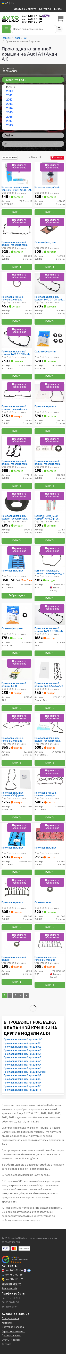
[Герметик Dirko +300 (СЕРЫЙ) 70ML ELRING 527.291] (50, 502)
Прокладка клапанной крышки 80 (22, 1043)
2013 (9, 104)
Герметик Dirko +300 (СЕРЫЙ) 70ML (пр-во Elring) (47, 517)
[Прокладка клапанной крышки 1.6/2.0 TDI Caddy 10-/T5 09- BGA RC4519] (50, 614)
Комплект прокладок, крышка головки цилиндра (49, 572)
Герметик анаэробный (47, 187)
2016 (9, 116)
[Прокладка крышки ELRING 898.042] (17, 888)
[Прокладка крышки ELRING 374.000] (50, 392)
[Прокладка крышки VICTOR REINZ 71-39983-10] (16, 834)
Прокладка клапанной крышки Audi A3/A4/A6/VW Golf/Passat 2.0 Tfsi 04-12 (50, 684)
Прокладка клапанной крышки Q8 (22, 1086)
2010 (9, 91)
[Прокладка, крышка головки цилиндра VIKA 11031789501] (50, 943)
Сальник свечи (43, 902)
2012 (9, 99)
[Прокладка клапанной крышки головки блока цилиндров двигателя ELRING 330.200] (17, 228)
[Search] (59, 29)
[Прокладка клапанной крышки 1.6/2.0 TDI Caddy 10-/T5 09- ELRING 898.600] (50, 283)
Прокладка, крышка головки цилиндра (12, 298)
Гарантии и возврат (13, 1331)
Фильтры (57, 157)
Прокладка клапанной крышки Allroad (25, 1071)
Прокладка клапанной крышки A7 (22, 1064)
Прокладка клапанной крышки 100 (23, 1039)
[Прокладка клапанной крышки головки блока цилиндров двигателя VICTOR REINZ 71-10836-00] (50, 724)
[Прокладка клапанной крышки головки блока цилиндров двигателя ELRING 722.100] (17, 392)
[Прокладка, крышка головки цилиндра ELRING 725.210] (17, 283)
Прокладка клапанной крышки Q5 (22, 1079)
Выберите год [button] (15, 80)
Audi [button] (8, 135)
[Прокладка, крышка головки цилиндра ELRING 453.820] (17, 724)
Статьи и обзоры (11, 1339)
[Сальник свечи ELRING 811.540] (50, 888)
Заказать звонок (11, 1283)
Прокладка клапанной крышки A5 (22, 1057)
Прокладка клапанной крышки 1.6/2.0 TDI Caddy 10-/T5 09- (49, 298)
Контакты (45, 9)
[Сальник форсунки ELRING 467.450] (50, 228)
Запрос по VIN (9, 1288)
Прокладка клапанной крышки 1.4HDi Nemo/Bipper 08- (14, 684)
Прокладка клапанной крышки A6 (22, 1061)
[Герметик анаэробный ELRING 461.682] (49, 173)
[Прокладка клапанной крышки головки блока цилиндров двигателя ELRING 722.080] (50, 447)
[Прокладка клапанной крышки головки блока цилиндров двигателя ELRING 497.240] (17, 447)
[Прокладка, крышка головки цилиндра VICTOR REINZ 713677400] (50, 779)
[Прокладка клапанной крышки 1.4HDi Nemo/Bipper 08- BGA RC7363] (17, 669)
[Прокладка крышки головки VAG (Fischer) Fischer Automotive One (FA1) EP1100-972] (17, 779)
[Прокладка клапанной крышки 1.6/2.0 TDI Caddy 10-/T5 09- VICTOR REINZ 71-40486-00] (17, 338)
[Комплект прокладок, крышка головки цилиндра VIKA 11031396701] (50, 557)
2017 (9, 121)
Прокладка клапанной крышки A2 (22, 1046)
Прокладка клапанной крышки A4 (22, 1054)
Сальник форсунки (45, 242)
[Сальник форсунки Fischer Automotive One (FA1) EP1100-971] (17, 614)
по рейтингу (10, 157)
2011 (9, 95)
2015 (9, 112)
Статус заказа (10, 1318)
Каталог (6, 1344)
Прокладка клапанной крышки (14, 958)
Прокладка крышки (45, 406)
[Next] (26, 995)
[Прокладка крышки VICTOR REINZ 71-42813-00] (16, 557)
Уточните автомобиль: (10, 70)
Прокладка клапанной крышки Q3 (22, 1075)
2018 (9, 125)
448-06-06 (32, 16)
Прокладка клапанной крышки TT (22, 1089)
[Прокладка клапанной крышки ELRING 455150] (17, 943)
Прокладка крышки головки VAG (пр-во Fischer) (13, 794)
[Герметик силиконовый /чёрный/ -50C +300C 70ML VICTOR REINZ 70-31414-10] (16, 173)
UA (5, 3)
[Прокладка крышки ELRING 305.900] (50, 834)
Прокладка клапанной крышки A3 (22, 1050)
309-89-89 (32, 22)
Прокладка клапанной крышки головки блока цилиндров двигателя (14, 243)
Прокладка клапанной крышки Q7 (22, 1082)
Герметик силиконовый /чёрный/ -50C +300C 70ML (17, 188)
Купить (16, 212)
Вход (58, 9)
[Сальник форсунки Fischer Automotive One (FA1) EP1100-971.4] (50, 338)
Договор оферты (11, 1335)
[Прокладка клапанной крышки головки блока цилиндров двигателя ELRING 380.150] (17, 502)
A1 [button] (7, 144)
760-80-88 (32, 19)
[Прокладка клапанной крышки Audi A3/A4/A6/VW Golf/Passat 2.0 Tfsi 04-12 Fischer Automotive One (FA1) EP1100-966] (50, 669)
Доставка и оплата (25, 9)
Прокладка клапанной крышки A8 (22, 1068)
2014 (9, 108)
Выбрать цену (17, 595)
